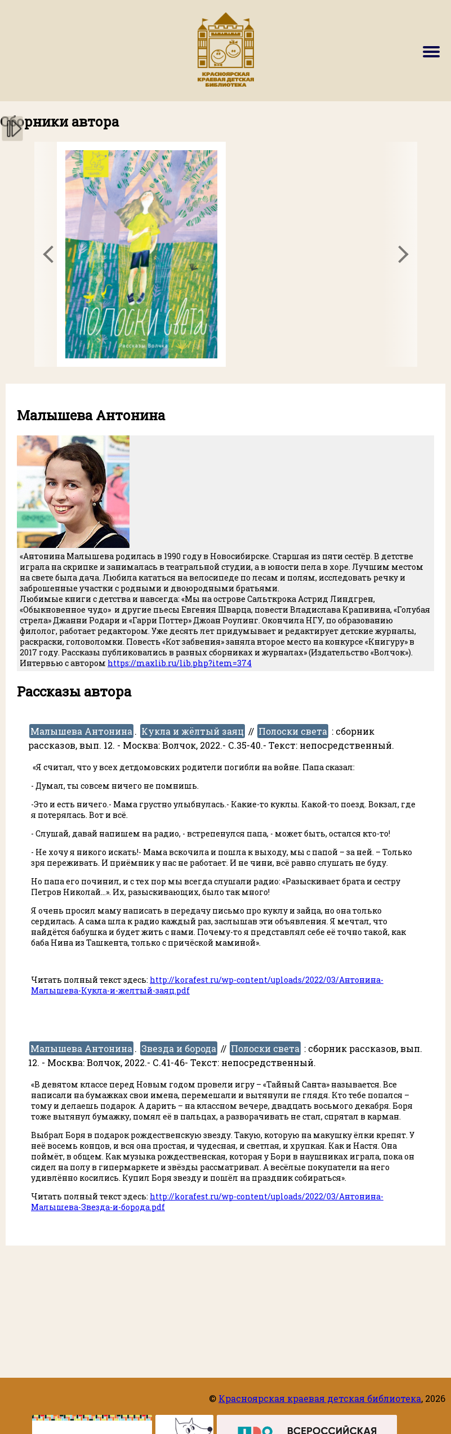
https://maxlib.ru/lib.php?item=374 (180, 663)
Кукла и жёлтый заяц (192, 731)
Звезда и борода (178, 1048)
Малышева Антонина (81, 731)
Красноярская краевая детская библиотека (319, 1398)
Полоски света (292, 731)
